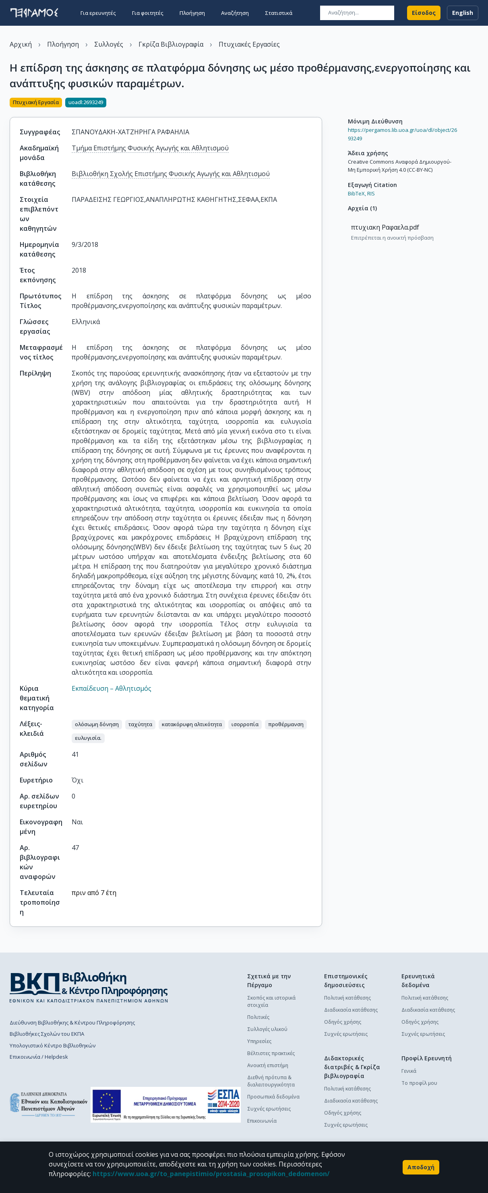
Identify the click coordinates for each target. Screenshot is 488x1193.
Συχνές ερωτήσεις (269, 1108)
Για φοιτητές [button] (147, 12)
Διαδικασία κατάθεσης (351, 1009)
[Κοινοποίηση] (319, 103)
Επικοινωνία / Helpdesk (39, 1056)
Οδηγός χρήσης (342, 1021)
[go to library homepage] (89, 987)
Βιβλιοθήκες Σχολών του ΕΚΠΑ (47, 1033)
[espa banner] (166, 1105)
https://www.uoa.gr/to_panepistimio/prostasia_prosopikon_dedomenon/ (211, 1173)
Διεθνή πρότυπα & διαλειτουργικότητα (271, 1081)
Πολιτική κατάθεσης (347, 997)
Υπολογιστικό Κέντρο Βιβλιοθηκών (52, 1045)
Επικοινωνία (262, 1120)
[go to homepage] (34, 12)
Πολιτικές (258, 1017)
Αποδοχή (421, 1167)
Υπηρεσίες (259, 1041)
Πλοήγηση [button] (192, 12)
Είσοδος (423, 13)
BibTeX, (357, 193)
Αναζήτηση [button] (235, 12)
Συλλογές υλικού (267, 1029)
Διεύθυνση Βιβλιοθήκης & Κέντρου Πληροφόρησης (72, 1022)
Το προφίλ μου (419, 1083)
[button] (97, 724)
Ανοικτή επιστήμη (267, 1065)
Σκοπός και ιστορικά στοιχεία (271, 1001)
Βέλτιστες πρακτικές (271, 1053)
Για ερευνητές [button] (98, 12)
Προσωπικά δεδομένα (273, 1096)
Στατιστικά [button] (278, 12)
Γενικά (408, 1071)
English (462, 13)
